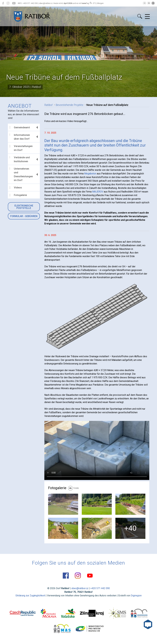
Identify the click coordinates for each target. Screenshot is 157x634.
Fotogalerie (18, 195)
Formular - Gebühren (23, 216)
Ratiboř (48, 104)
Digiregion (136, 595)
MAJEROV (97, 191)
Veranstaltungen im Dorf (21, 148)
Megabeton (90, 173)
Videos (15, 187)
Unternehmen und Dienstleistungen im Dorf (21, 174)
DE (153, 3)
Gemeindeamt (19, 127)
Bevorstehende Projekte (69, 104)
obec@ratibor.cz (79, 588)
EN (149, 3)
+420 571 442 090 (100, 588)
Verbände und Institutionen (19, 159)
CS (144, 3)
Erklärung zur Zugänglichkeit (30, 595)
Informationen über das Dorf (19, 136)
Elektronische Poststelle (23, 206)
